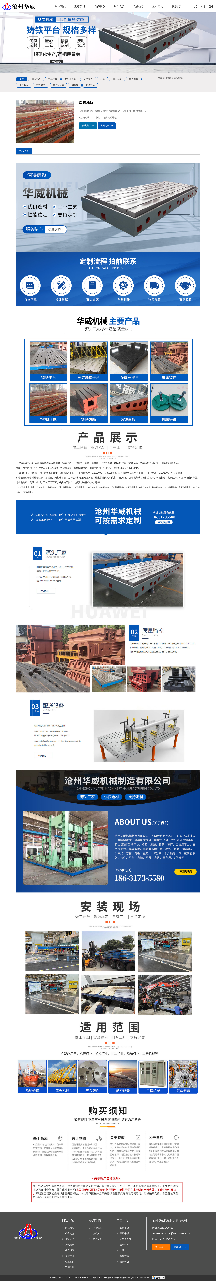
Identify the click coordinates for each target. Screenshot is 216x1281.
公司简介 (69, 1233)
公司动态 (97, 1228)
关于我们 (161, 1247)
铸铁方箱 (116, 79)
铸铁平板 (36, 79)
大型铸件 (88, 79)
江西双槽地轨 (27, 492)
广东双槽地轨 (171, 487)
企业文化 (155, 6)
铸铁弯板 (133, 79)
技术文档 (97, 1233)
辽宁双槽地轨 (65, 487)
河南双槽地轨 (131, 487)
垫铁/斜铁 (41, 85)
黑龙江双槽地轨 (37, 487)
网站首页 (62, 6)
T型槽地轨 (84, 117)
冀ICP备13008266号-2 (141, 1277)
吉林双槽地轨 (52, 487)
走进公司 (81, 6)
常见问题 (97, 1239)
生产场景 (118, 6)
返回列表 (107, 125)
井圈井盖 (90, 85)
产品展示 (69, 1244)
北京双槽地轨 (78, 487)
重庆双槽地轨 (184, 487)
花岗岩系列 (70, 79)
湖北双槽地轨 (118, 487)
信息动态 (136, 6)
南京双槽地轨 (105, 487)
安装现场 (69, 1267)
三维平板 (52, 79)
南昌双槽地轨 (144, 487)
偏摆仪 (74, 85)
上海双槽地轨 (91, 487)
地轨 (102, 79)
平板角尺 (23, 85)
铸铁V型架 (58, 85)
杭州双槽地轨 (23, 487)
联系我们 (173, 6)
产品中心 (99, 6)
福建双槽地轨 (158, 487)
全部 (21, 79)
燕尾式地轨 (111, 117)
